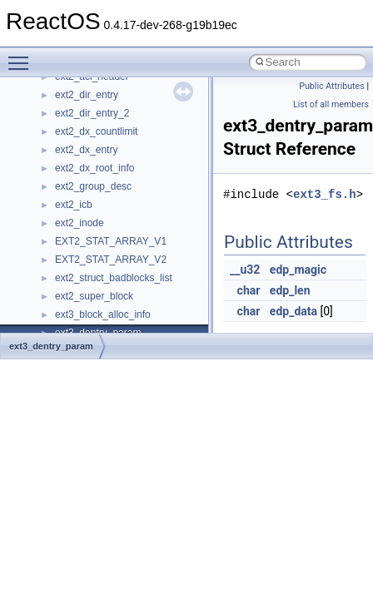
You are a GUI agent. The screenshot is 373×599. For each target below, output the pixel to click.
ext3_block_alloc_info (103, 314)
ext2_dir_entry (86, 95)
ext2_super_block (94, 296)
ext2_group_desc (93, 186)
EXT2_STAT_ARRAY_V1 (111, 241)
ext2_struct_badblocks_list (113, 278)
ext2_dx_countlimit (96, 131)
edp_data (293, 311)
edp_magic (298, 269)
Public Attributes (332, 86)
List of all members (331, 104)
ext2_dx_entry (86, 150)
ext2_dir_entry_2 (92, 113)
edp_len (290, 290)
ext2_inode (79, 223)
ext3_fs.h (324, 194)
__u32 (245, 269)
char (249, 290)
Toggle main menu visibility (22, 55)
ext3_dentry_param (51, 346)
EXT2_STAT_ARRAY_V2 (111, 259)
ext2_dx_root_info (94, 168)
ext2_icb (73, 204)
